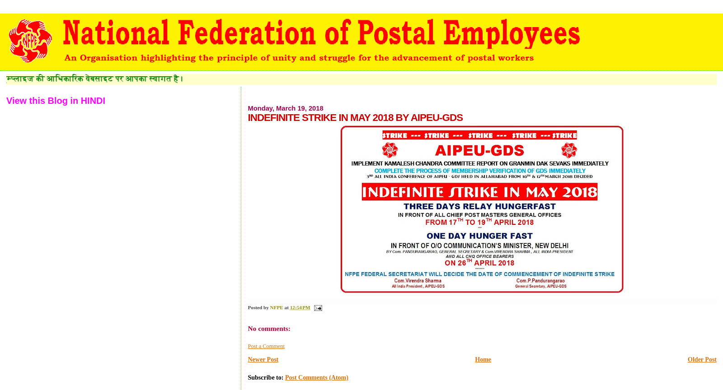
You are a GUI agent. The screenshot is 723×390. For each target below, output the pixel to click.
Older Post (702, 359)
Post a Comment (266, 346)
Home (483, 359)
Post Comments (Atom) (316, 377)
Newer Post (263, 359)
